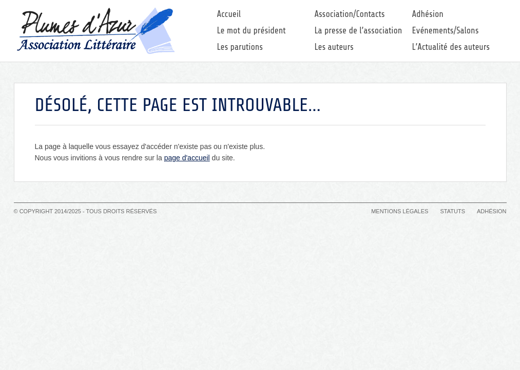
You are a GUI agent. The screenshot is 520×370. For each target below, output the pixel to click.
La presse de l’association (358, 30)
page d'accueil (187, 158)
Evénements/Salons (445, 30)
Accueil (229, 14)
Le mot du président (251, 30)
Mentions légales (399, 211)
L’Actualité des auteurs (451, 47)
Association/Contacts (350, 14)
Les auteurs (334, 47)
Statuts (452, 211)
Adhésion (428, 14)
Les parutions (240, 47)
